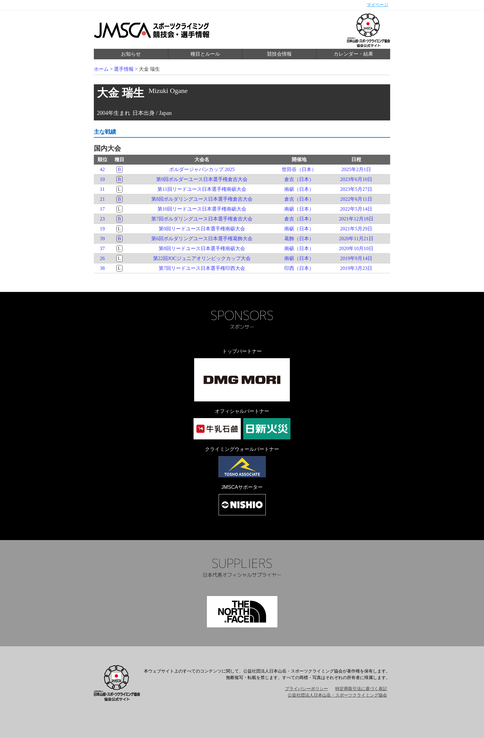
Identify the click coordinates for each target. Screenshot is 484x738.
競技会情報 (279, 54)
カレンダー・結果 (353, 54)
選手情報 (124, 69)
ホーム (101, 69)
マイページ (377, 4)
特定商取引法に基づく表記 (361, 688)
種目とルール (205, 54)
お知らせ (131, 54)
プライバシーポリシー (306, 688)
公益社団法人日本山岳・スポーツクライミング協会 (337, 695)
